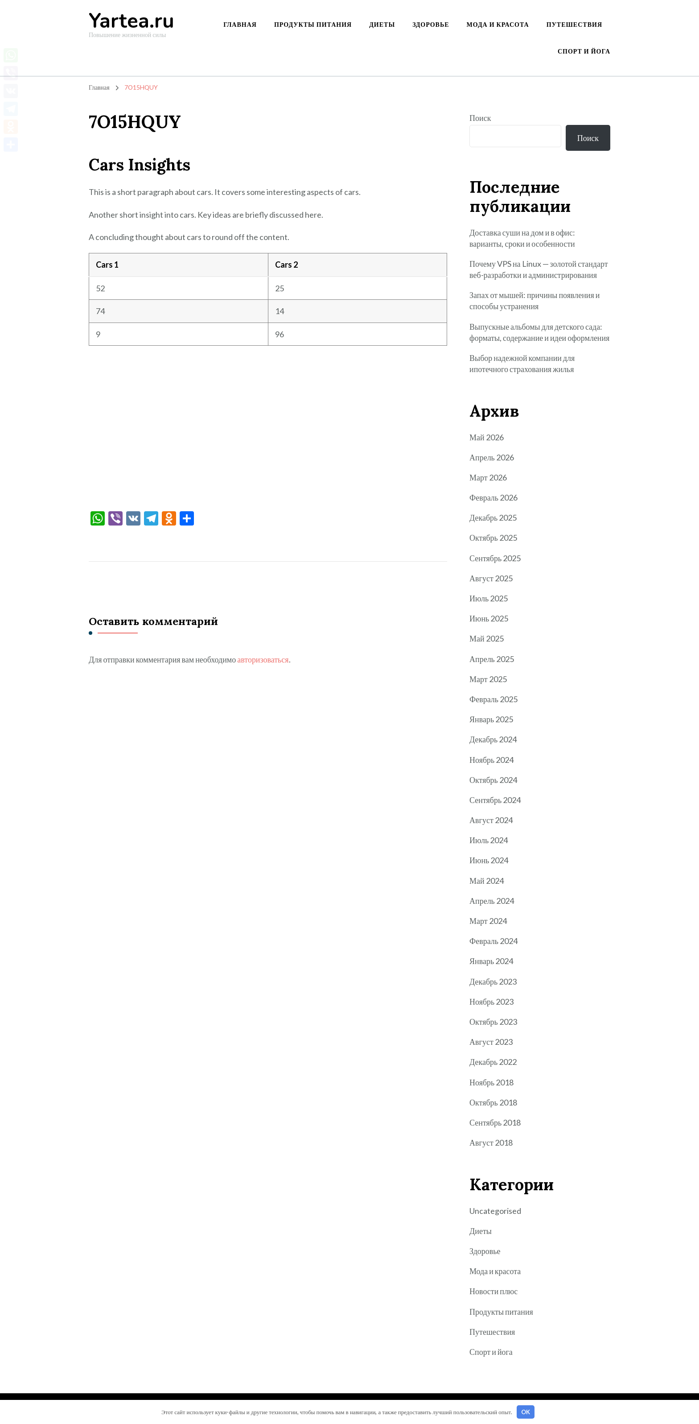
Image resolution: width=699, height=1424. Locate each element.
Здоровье (430, 24)
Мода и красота (498, 24)
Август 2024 (491, 820)
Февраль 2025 (493, 699)
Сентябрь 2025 (495, 558)
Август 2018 (491, 1142)
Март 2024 (488, 921)
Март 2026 (488, 477)
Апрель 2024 (491, 901)
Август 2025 (491, 578)
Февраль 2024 (493, 941)
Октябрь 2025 (493, 538)
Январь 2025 (491, 719)
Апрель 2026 (491, 457)
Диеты (382, 24)
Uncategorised (495, 1211)
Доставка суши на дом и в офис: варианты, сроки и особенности (522, 238)
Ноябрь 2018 (491, 1082)
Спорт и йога (584, 51)
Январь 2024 (491, 961)
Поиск (480, 118)
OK (525, 1412)
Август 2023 (491, 1042)
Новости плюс (493, 1291)
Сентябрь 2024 (495, 800)
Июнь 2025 (488, 618)
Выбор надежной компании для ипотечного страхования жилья (522, 363)
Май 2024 (486, 881)
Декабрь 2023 (493, 981)
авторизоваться (262, 659)
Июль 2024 (488, 840)
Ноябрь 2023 (491, 1001)
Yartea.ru (131, 21)
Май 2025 (486, 639)
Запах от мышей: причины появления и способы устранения (534, 300)
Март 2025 (488, 679)
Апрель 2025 (491, 659)
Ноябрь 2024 (491, 760)
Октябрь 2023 (493, 1022)
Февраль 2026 (493, 497)
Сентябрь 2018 (495, 1122)
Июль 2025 (488, 598)
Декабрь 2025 (493, 518)
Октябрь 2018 (493, 1102)
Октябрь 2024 (493, 780)
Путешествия (574, 24)
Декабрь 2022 (493, 1062)
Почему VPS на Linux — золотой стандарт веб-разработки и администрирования (538, 269)
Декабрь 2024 (493, 740)
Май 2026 (486, 437)
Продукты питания (313, 24)
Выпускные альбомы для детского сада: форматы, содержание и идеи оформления (539, 332)
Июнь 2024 (488, 860)
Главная (240, 24)
